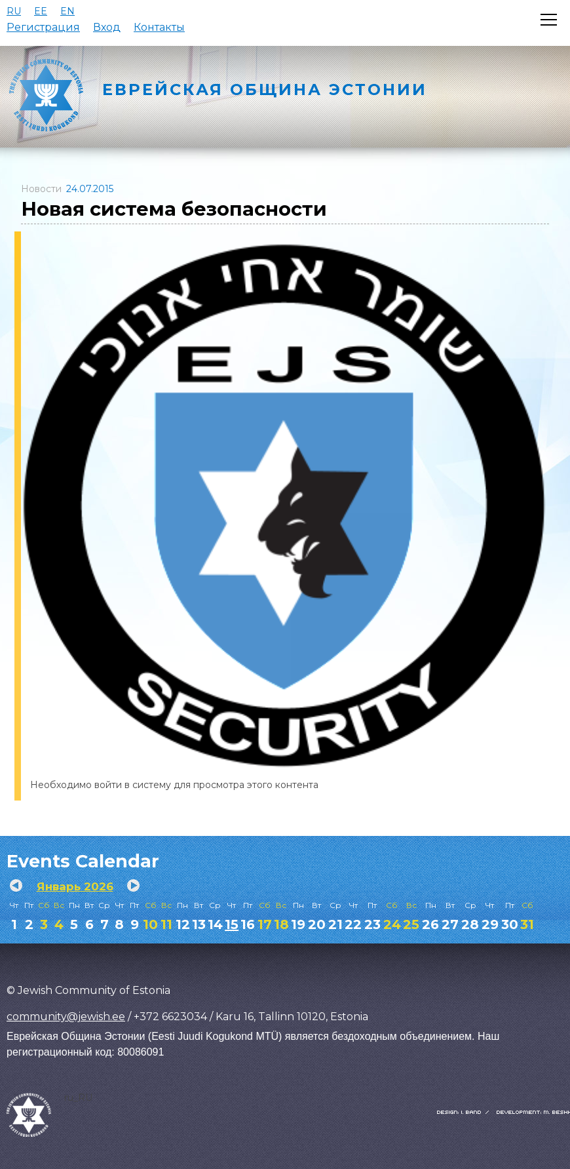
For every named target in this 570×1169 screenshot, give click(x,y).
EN (67, 11)
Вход (107, 27)
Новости (41, 189)
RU (14, 11)
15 (231, 924)
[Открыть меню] (548, 19)
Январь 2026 (75, 886)
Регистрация (43, 27)
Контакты (159, 27)
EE (40, 11)
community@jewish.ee (66, 1016)
